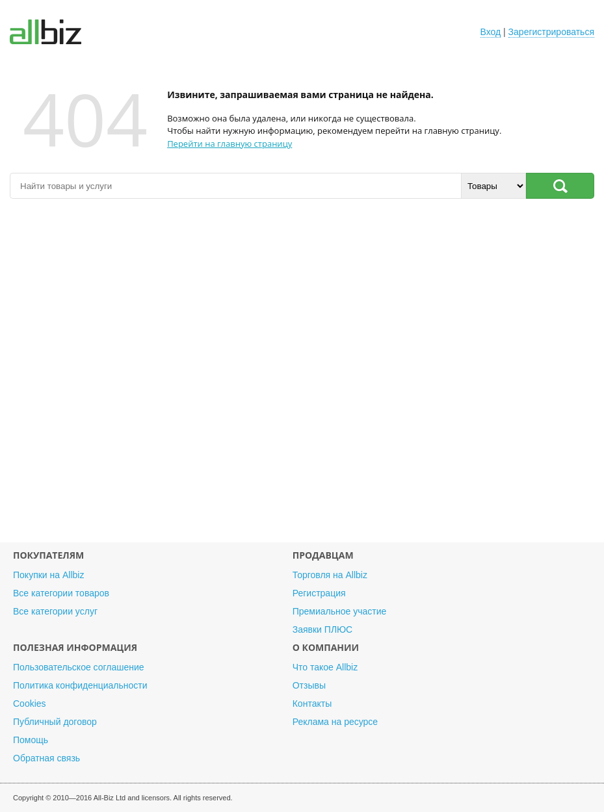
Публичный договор (55, 722)
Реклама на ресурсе (335, 722)
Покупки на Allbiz (48, 575)
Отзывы (309, 685)
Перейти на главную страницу (229, 143)
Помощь (30, 740)
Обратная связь (46, 758)
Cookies (29, 703)
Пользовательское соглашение (78, 667)
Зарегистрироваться (551, 32)
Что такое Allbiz (325, 667)
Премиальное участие (340, 611)
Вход (490, 32)
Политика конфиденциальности (80, 685)
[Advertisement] (302, 377)
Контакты (312, 703)
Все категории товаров (61, 593)
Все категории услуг (55, 611)
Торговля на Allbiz (330, 575)
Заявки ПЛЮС (322, 629)
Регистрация (319, 593)
